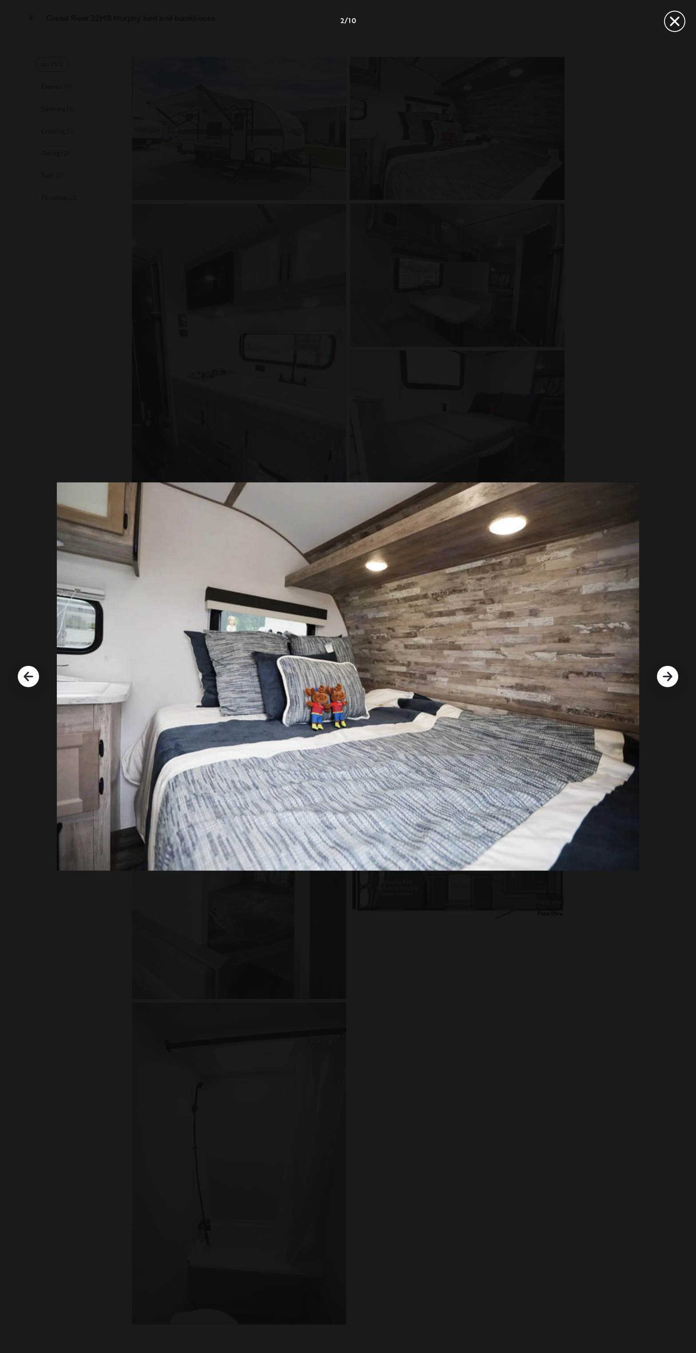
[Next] (667, 676)
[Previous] (28, 676)
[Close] (674, 21)
